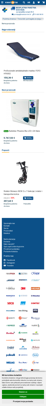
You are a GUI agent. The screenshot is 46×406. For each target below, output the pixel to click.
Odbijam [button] (23, 397)
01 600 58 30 (37, 14)
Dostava (7, 242)
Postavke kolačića (11, 251)
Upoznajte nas (9, 223)
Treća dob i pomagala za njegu (29, 19)
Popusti (5, 150)
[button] (33, 2)
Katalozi (7, 233)
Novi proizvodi (8, 90)
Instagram (9, 263)
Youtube (9, 265)
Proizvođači (8, 231)
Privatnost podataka (11, 249)
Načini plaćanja (9, 239)
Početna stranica (9, 19)
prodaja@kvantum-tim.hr (21, 14)
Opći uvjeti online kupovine (14, 247)
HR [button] (28, 2)
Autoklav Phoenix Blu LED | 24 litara (24, 131)
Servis (6, 228)
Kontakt (7, 226)
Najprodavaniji (8, 30)
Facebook (9, 260)
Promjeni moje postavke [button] (23, 401)
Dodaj (28, 78)
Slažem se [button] (23, 392)
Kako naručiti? (9, 244)
